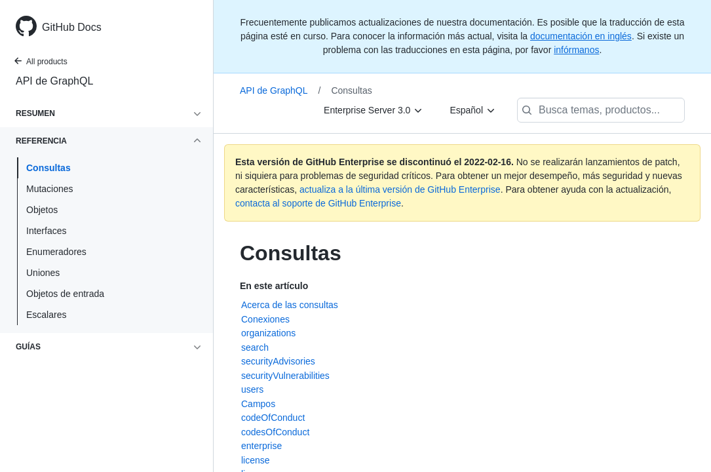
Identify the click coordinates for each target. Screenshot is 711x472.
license (255, 460)
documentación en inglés (581, 36)
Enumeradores (56, 251)
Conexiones (265, 319)
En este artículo (274, 286)
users (252, 389)
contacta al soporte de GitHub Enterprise (318, 203)
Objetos (42, 210)
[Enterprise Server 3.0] (373, 110)
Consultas (48, 168)
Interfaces (46, 231)
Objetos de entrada (65, 293)
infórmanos (576, 50)
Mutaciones (49, 189)
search (255, 347)
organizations (268, 333)
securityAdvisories (278, 361)
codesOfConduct (275, 432)
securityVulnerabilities (285, 375)
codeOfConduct (273, 417)
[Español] (473, 110)
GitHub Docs (72, 27)
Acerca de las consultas (289, 305)
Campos (258, 404)
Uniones (43, 272)
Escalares (46, 314)
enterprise (261, 446)
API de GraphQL (54, 81)
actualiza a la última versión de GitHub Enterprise (400, 189)
